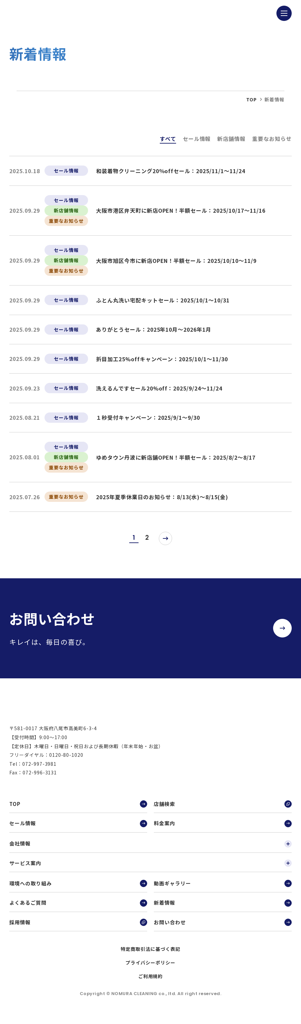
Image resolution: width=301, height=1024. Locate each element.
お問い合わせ (223, 927)
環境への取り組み (78, 888)
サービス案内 (150, 868)
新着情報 (223, 908)
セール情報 (197, 139)
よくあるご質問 (78, 908)
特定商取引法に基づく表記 (150, 954)
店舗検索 (223, 809)
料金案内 (223, 829)
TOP (78, 809)
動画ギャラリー (223, 888)
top (251, 99)
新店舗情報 (231, 139)
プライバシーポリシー (150, 968)
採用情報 (78, 927)
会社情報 (150, 849)
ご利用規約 (150, 981)
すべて (168, 139)
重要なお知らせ (272, 139)
